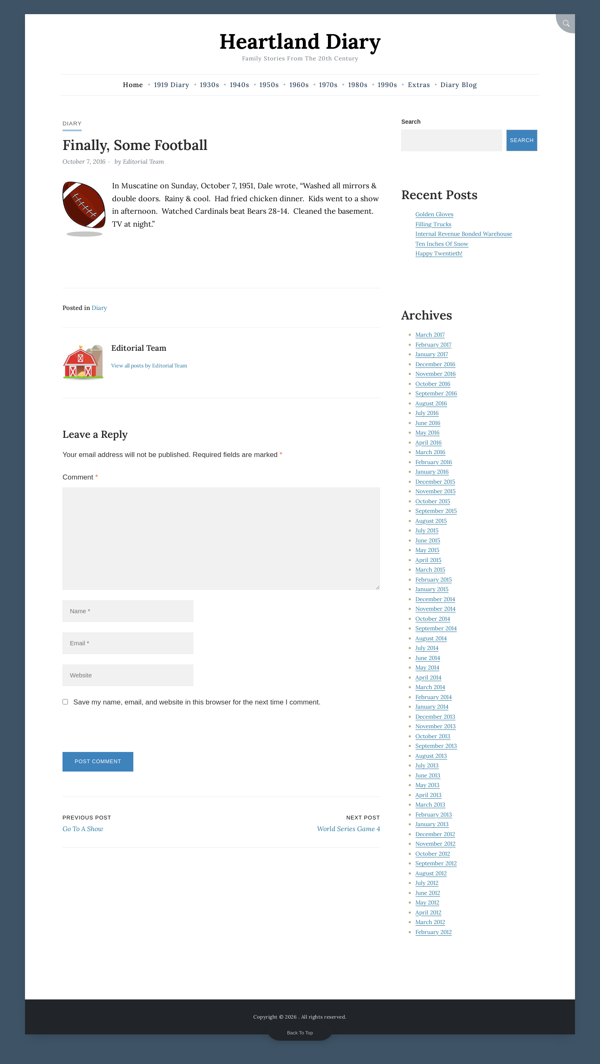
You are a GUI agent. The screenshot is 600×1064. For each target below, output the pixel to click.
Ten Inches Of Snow (441, 243)
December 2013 (435, 716)
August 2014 (431, 638)
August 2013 (431, 755)
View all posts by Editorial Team (150, 365)
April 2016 (428, 442)
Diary (72, 123)
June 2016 (428, 423)
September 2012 (436, 863)
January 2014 (432, 707)
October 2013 (433, 736)
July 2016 (427, 413)
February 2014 (433, 697)
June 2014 (427, 658)
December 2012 (435, 834)
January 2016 (432, 472)
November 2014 (435, 609)
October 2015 (433, 501)
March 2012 (430, 922)
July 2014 (427, 648)
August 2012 (431, 873)
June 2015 (428, 540)
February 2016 (434, 462)
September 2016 (436, 393)
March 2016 (430, 452)
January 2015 (432, 589)
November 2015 (436, 491)
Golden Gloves (434, 214)
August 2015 (431, 521)
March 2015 (430, 570)
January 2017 (431, 354)
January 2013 (432, 824)
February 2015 (434, 579)
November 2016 (436, 374)
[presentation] (119, 735)
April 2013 (428, 795)
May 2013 (427, 785)
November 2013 (436, 726)
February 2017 (433, 344)
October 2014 (432, 618)
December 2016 (435, 364)
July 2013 (427, 765)
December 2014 (435, 599)
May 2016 (427, 433)
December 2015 (435, 481)
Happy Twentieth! (438, 253)
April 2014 (428, 677)
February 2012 (433, 932)
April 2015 (428, 560)
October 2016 (433, 383)
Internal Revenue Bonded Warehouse (463, 234)
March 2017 (430, 335)
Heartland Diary (300, 41)
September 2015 (436, 511)
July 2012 (427, 883)
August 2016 (431, 403)
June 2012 (427, 893)
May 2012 (427, 903)
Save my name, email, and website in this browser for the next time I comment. (196, 704)
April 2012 (428, 912)
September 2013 (436, 746)
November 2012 (435, 844)
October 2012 (432, 853)
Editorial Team (143, 161)
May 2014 (427, 668)
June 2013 (428, 775)
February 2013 (434, 814)
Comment (80, 477)
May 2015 (427, 550)
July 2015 (427, 530)
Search (410, 121)
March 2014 (430, 687)
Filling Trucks (433, 224)
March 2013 (430, 805)
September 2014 (436, 628)
